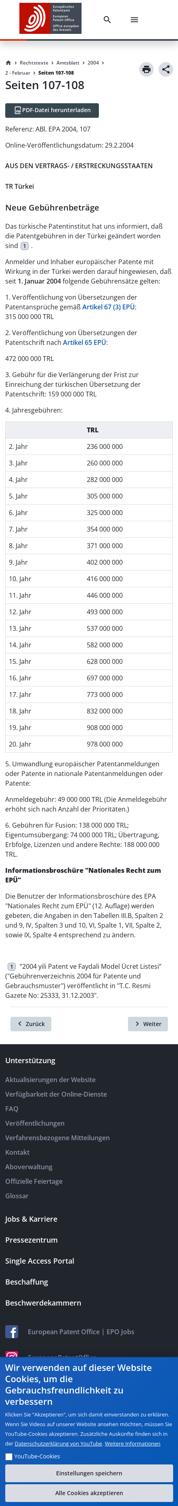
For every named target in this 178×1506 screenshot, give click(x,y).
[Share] (166, 69)
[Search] (109, 20)
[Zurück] (30, 1024)
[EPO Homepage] (50, 19)
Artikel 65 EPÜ (84, 342)
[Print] (146, 69)
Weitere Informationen (133, 1443)
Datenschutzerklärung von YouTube (58, 1443)
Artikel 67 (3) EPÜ (108, 306)
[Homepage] (8, 63)
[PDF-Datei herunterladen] (52, 110)
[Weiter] (148, 1024)
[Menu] (136, 20)
